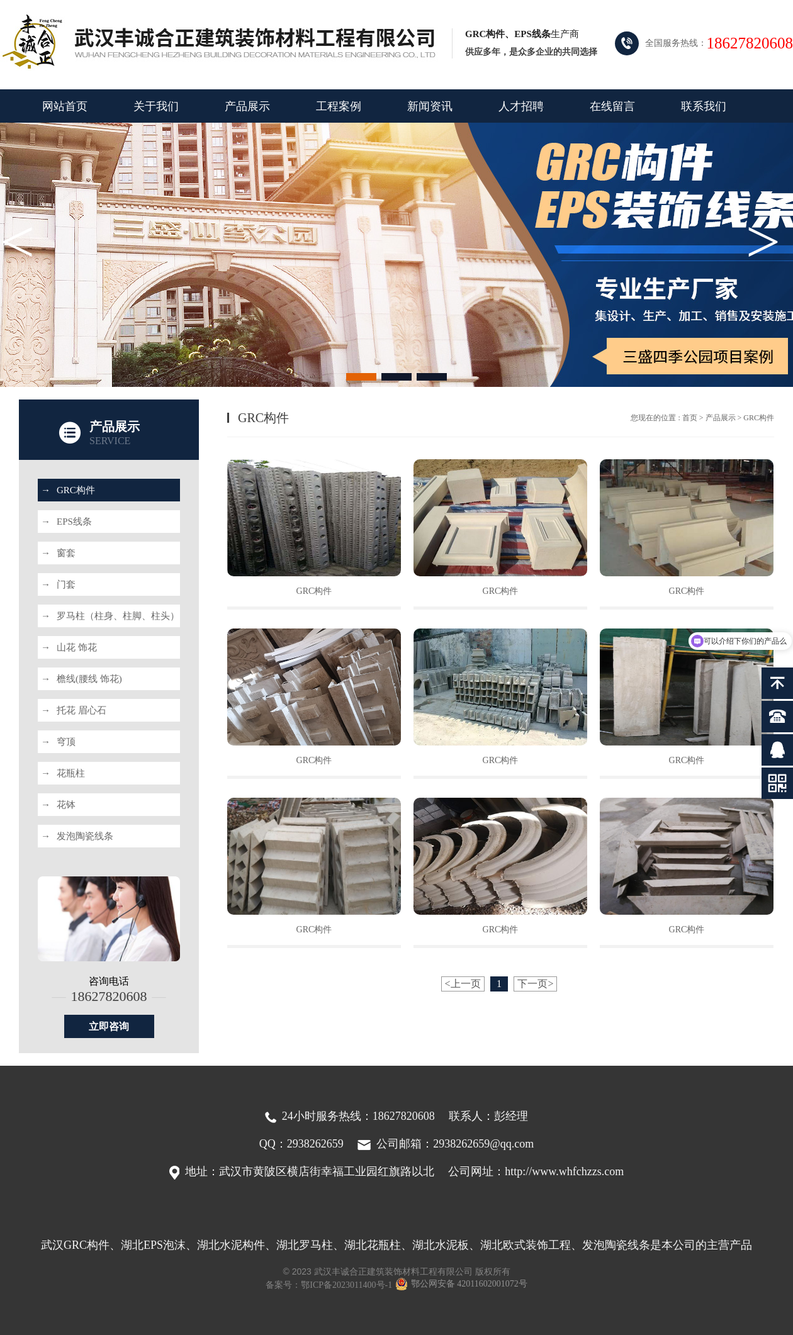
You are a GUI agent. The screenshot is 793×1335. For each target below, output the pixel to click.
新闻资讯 (430, 106)
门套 (58, 584)
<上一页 (463, 983)
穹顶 (58, 742)
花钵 (58, 805)
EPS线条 (66, 522)
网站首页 (64, 106)
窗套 (58, 553)
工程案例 (338, 106)
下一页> (535, 983)
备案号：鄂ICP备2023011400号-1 (329, 1285)
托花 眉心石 (73, 710)
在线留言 (612, 106)
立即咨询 (109, 1026)
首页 (689, 417)
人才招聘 (521, 106)
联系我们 (703, 106)
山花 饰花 (69, 647)
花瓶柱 (63, 773)
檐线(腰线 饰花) (81, 679)
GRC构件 (68, 490)
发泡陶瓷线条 (77, 836)
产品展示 (247, 106)
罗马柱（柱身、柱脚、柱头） (110, 616)
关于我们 (156, 106)
